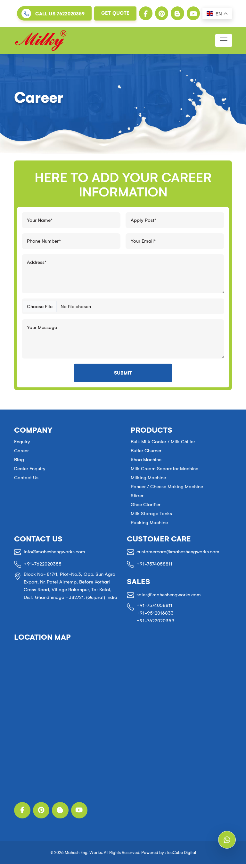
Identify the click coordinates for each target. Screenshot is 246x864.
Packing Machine (149, 522)
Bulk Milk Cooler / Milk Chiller (163, 442)
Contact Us (26, 477)
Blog (19, 459)
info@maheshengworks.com (54, 552)
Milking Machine (148, 477)
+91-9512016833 (155, 613)
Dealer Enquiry (29, 468)
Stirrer (137, 495)
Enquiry (22, 442)
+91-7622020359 (155, 621)
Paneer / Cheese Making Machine (167, 486)
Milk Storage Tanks (151, 513)
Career (21, 451)
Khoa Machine (146, 459)
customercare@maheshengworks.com (177, 552)
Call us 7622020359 (60, 14)
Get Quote (115, 13)
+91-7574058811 (154, 564)
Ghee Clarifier (145, 504)
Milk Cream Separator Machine (164, 468)
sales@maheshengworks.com (168, 595)
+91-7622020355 (43, 564)
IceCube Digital (181, 852)
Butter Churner (146, 451)
